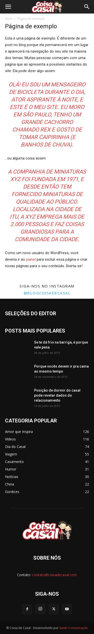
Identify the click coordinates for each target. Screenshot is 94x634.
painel (31, 259)
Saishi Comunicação (73, 628)
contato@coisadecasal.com (54, 574)
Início (9, 19)
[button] (8, 7)
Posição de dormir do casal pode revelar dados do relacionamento (57, 395)
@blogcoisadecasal (47, 292)
